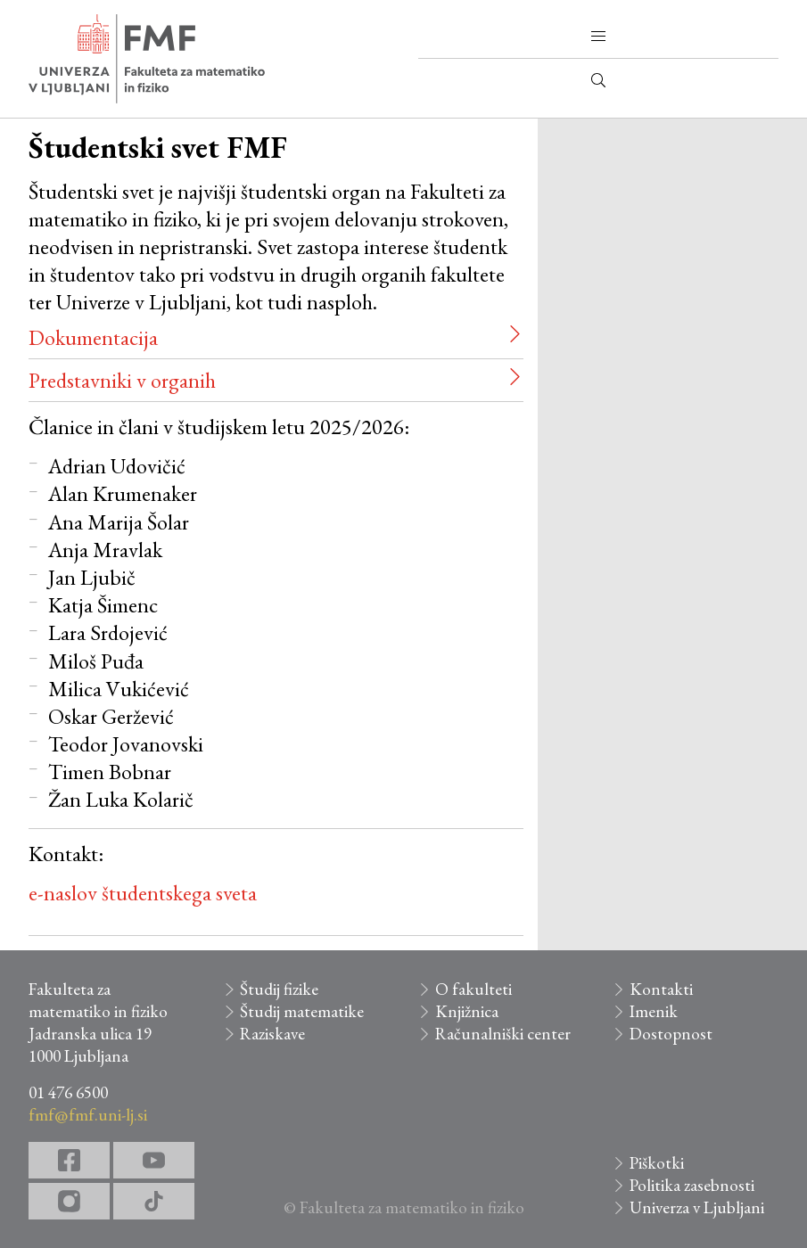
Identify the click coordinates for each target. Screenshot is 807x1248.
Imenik (654, 1011)
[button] (598, 36)
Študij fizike (279, 989)
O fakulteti (473, 989)
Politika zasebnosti (692, 1185)
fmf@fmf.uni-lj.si (88, 1115)
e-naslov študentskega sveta (143, 893)
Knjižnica (466, 1011)
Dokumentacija (93, 337)
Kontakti (661, 989)
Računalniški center (503, 1033)
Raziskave (272, 1033)
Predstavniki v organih (122, 380)
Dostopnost (671, 1033)
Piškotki (657, 1163)
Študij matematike (302, 1011)
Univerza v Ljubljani (697, 1207)
